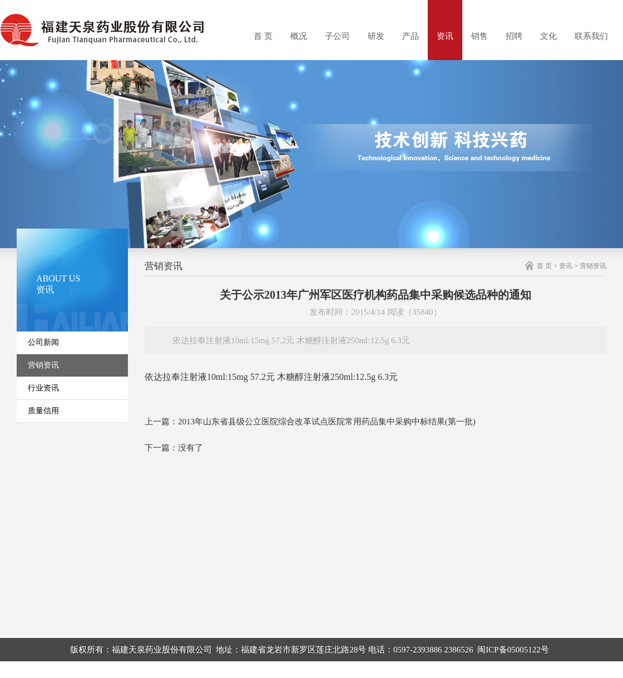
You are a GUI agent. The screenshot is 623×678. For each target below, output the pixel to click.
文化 (548, 36)
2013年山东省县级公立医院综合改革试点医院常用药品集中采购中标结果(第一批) (327, 421)
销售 (479, 36)
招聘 (514, 36)
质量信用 (43, 411)
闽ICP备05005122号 (512, 649)
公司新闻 (43, 342)
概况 (298, 36)
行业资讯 (43, 388)
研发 (376, 36)
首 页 (263, 36)
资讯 (445, 36)
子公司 (337, 36)
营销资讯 (43, 365)
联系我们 (591, 36)
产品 (410, 36)
